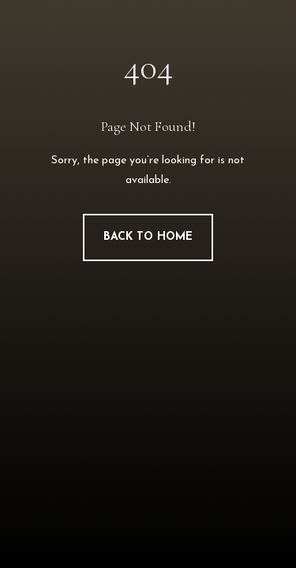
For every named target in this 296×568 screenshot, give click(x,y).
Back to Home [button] (148, 237)
